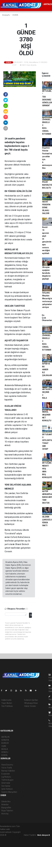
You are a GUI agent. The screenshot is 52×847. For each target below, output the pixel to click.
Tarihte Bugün (7, 780)
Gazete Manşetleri (9, 792)
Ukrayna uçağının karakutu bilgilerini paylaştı (46, 273)
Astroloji (4, 814)
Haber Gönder (30, 706)
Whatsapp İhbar (31, 703)
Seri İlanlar (5, 786)
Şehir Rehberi (7, 789)
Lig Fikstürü (6, 777)
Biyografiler (6, 807)
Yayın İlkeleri (6, 703)
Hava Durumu (7, 765)
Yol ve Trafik (6, 768)
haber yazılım (6, 841)
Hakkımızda (6, 700)
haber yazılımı (13, 835)
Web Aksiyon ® (43, 835)
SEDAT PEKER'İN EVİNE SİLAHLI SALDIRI (46, 207)
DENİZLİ (4, 752)
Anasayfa (6, 15)
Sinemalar (5, 783)
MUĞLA (4, 749)
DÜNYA (15, 15)
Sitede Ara (5, 801)
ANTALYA (5, 737)
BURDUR (5, 743)
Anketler (5, 804)
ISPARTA (5, 740)
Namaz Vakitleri (8, 771)
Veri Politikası (7, 706)
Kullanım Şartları (31, 700)
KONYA (4, 755)
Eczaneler (5, 774)
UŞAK (3, 746)
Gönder (31, 615)
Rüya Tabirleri (7, 810)
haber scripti (16, 838)
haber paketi (5, 838)
